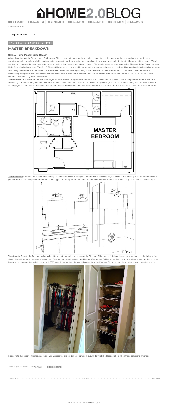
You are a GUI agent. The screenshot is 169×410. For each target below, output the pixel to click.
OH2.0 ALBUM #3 (76, 22)
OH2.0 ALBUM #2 (56, 22)
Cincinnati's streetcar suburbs (107, 64)
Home (85, 378)
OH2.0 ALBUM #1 (36, 22)
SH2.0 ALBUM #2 (135, 22)
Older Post (155, 378)
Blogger (96, 402)
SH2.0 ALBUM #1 (116, 22)
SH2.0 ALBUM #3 (16, 26)
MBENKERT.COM (16, 22)
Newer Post (14, 378)
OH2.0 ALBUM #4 (96, 22)
